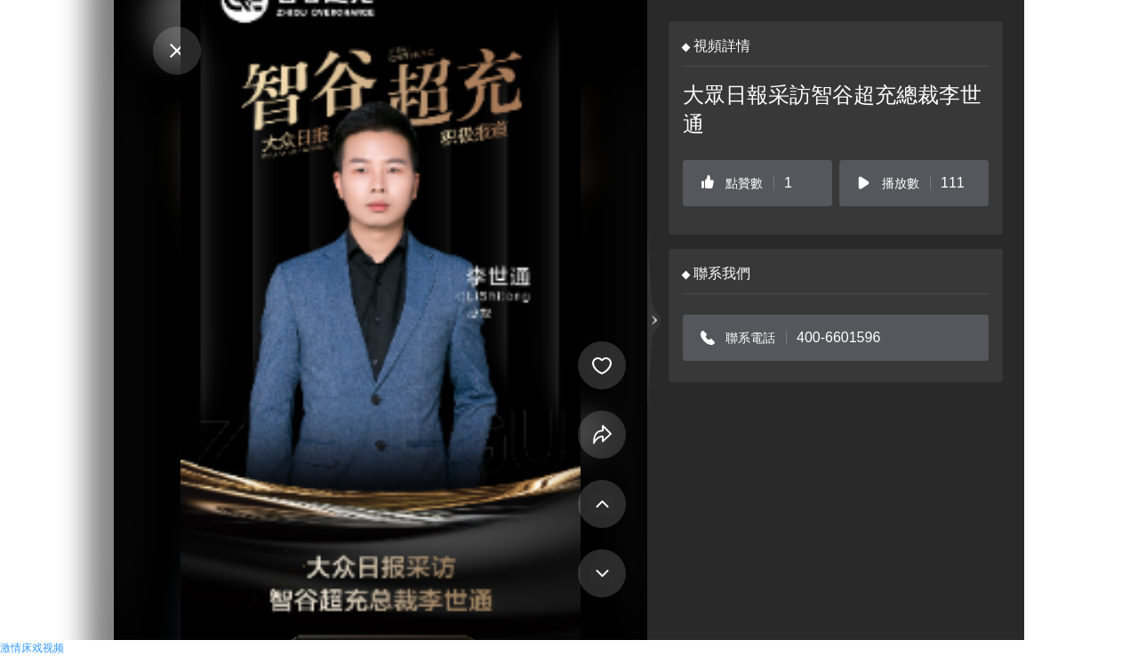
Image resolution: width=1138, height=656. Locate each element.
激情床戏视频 (32, 648)
